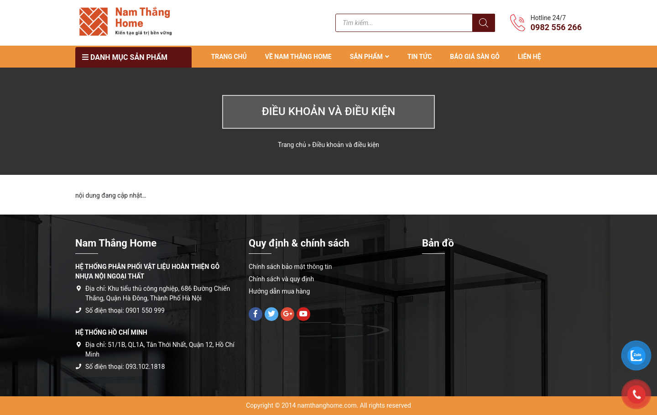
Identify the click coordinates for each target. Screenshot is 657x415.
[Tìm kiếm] (483, 23)
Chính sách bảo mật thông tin (290, 266)
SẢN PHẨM (366, 56)
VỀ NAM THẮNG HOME (298, 56)
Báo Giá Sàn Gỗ (475, 56)
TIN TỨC (419, 56)
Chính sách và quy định (281, 279)
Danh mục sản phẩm (124, 57)
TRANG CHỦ (229, 56)
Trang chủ (292, 144)
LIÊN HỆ (529, 56)
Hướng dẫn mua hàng (279, 291)
